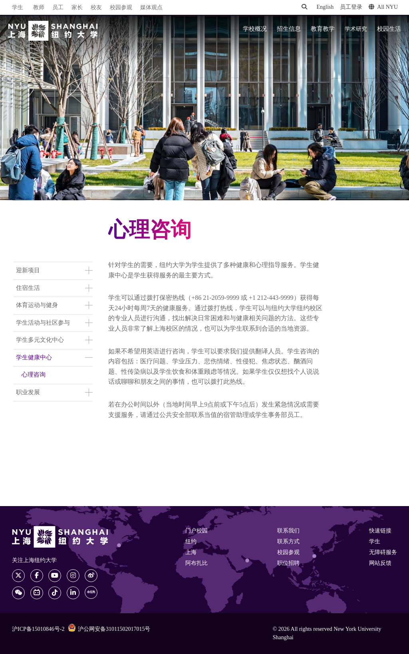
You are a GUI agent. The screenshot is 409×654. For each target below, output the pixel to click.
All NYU (383, 7)
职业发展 (28, 392)
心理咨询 (34, 375)
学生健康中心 (34, 358)
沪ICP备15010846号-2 (38, 629)
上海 (191, 553)
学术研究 (356, 29)
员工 (58, 8)
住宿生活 (28, 288)
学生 (17, 7)
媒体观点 (151, 8)
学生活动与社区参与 (43, 323)
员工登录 (351, 7)
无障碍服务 (383, 553)
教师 (38, 8)
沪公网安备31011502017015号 (109, 628)
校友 (96, 8)
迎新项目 (28, 270)
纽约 (191, 542)
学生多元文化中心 (40, 340)
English (325, 7)
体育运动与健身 (37, 305)
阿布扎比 (196, 563)
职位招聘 (288, 563)
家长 (77, 8)
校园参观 (121, 8)
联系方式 (288, 542)
